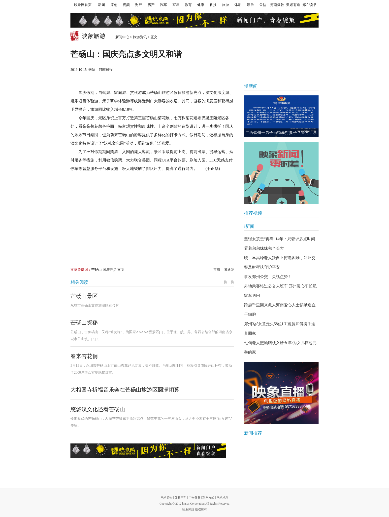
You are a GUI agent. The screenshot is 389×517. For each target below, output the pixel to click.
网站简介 (166, 497)
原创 (113, 5)
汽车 (163, 5)
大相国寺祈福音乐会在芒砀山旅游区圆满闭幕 (125, 390)
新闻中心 (122, 37)
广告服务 (194, 497)
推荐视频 (253, 213)
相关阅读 (79, 282)
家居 (175, 5)
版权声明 (181, 497)
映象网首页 (83, 5)
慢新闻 (251, 86)
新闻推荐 (253, 433)
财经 (138, 5)
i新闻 (249, 226)
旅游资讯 (140, 37)
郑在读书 (309, 5)
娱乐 (250, 5)
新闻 (101, 5)
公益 (262, 5)
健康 (200, 5)
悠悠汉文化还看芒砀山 (97, 409)
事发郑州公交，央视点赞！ (268, 277)
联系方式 (208, 497)
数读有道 (293, 5)
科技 (213, 5)
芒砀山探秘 (84, 322)
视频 (126, 5)
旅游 (225, 5)
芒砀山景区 (84, 296)
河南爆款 (277, 5)
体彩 (237, 5)
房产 (151, 5)
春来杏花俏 (84, 356)
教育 (188, 5)
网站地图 (222, 497)
